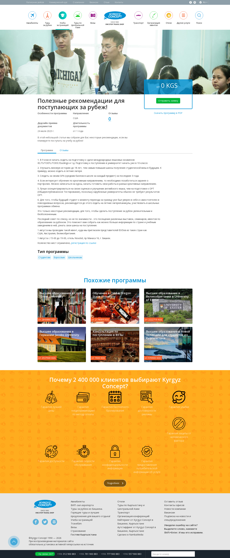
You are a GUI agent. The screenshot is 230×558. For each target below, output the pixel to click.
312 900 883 (66, 553)
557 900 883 (132, 553)
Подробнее (115, 483)
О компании (78, 2)
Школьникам (75, 257)
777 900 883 (110, 553)
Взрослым (59, 257)
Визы (74, 527)
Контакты (119, 2)
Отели (121, 501)
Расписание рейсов (35, 2)
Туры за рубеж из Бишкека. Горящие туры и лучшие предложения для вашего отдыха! (90, 512)
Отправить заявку (168, 100)
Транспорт (123, 512)
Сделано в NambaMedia (130, 534)
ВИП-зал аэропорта (82, 505)
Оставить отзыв (173, 501)
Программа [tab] (47, 150)
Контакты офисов (174, 505)
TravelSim (76, 523)
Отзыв (106, 2)
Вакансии (94, 2)
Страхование (78, 530)
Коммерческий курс (58, 2)
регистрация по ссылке (83, 242)
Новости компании (175, 508)
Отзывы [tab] (64, 150)
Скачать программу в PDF (168, 112)
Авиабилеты (78, 501)
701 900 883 (88, 553)
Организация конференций (133, 516)
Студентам (44, 257)
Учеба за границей (81, 519)
